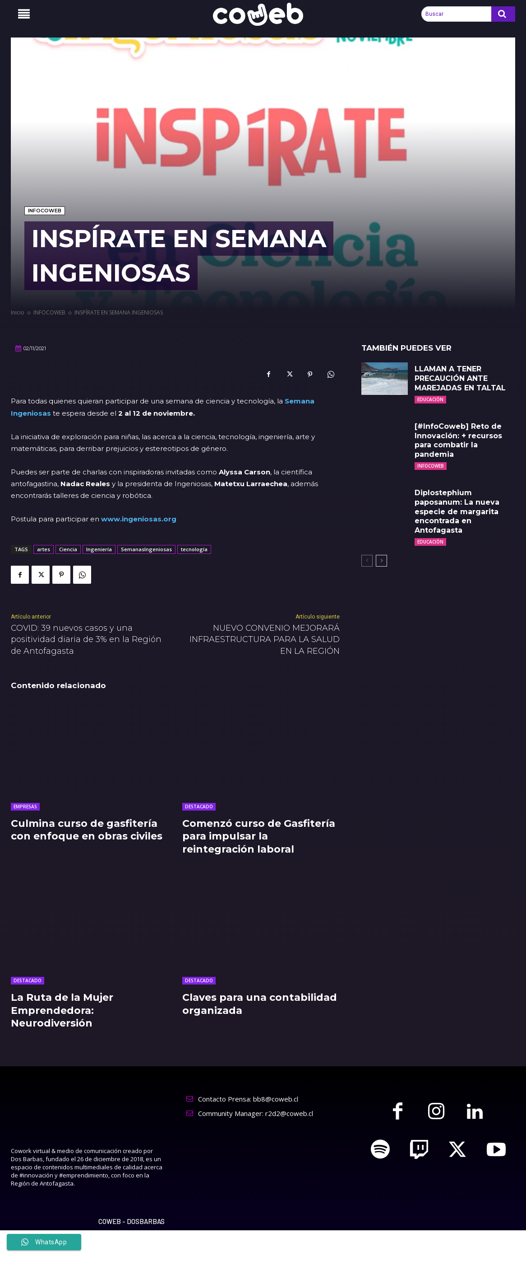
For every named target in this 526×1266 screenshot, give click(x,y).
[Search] (503, 14)
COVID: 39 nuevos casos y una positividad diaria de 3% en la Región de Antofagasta (86, 639)
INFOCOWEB (44, 210)
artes (43, 549)
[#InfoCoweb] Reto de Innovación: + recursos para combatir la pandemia (458, 440)
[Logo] (263, 14)
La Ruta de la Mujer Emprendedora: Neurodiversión (62, 1010)
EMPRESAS (25, 806)
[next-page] (381, 561)
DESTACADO (199, 806)
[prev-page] (367, 561)
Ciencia (68, 549)
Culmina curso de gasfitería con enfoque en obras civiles (86, 830)
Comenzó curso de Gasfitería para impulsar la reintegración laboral (258, 836)
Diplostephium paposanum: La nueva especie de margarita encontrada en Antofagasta (457, 511)
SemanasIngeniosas (146, 549)
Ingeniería (99, 549)
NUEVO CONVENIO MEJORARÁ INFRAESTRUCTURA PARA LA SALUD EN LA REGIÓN (264, 639)
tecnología (194, 549)
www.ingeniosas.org (138, 519)
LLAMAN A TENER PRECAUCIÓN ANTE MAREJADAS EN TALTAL (460, 378)
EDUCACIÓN (430, 399)
